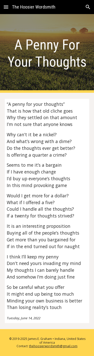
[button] (6, 7)
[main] (47, 53)
